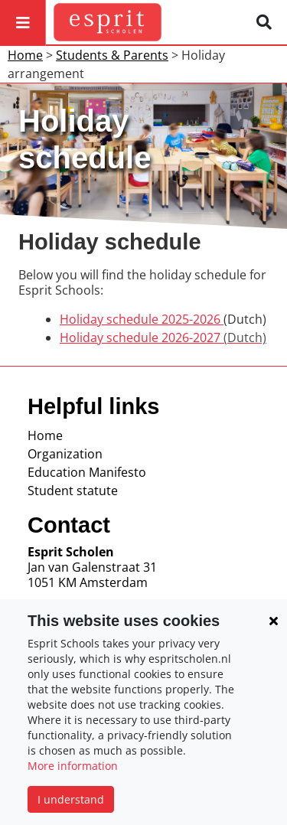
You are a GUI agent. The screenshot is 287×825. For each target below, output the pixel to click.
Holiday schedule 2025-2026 (141, 319)
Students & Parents (112, 55)
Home (25, 55)
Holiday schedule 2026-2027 (163, 337)
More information (73, 765)
